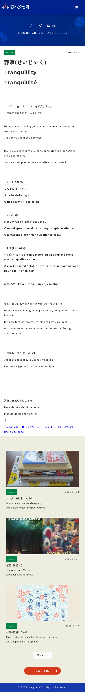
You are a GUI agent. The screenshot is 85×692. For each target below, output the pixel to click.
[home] (15, 6)
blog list (42, 671)
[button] (77, 7)
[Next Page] (42, 655)
